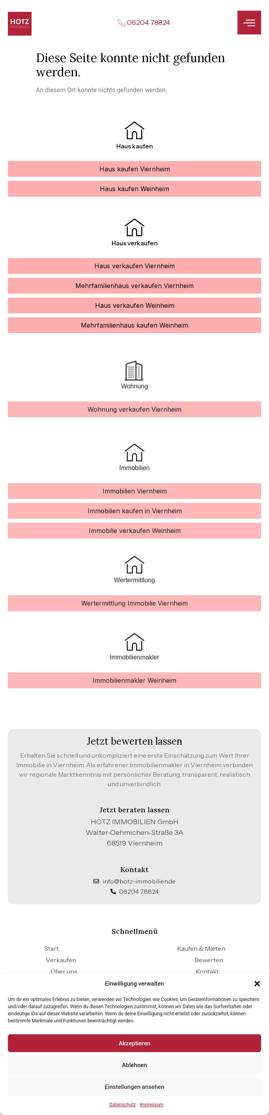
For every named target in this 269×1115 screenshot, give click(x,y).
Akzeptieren (134, 1043)
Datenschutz (122, 1104)
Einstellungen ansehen (134, 1086)
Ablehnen (134, 1065)
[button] (257, 984)
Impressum (151, 1104)
